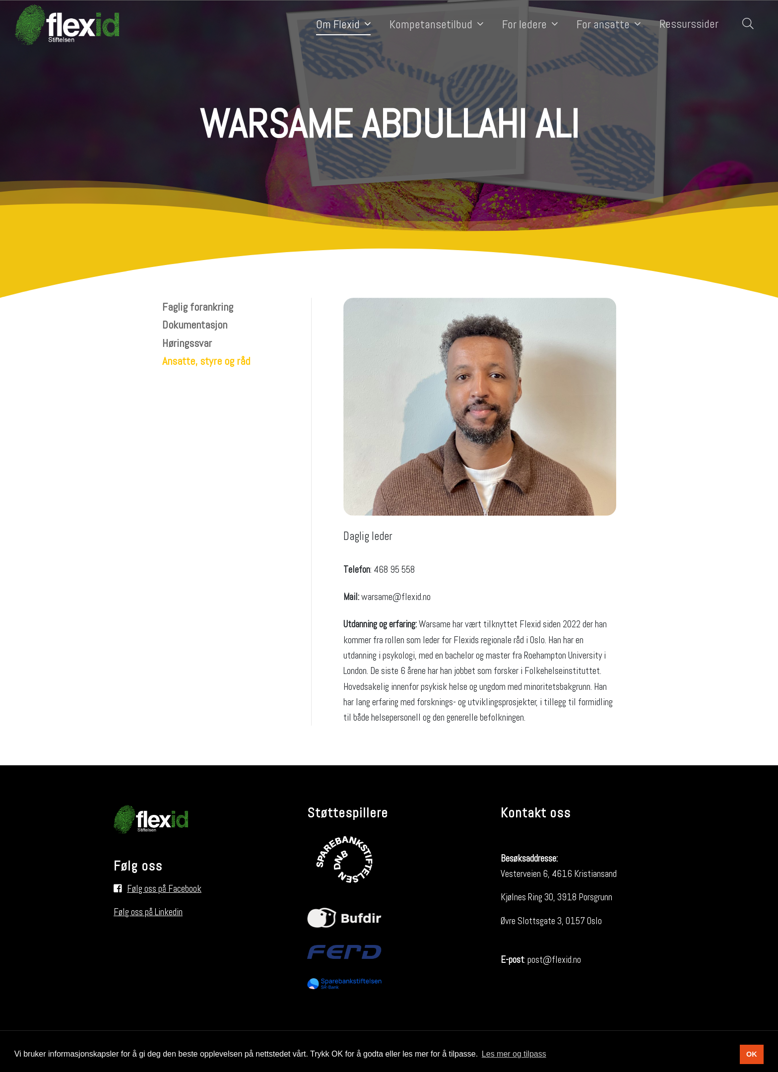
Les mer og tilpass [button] (514, 1054)
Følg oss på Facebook (164, 888)
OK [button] (751, 1054)
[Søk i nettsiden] (745, 24)
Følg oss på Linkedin (148, 912)
